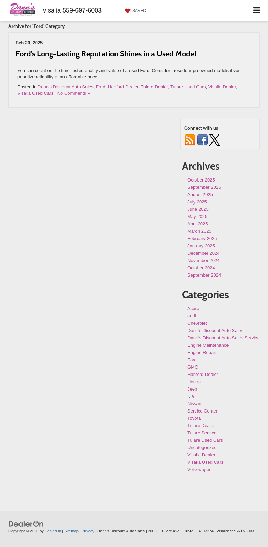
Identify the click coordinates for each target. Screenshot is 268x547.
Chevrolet (197, 323)
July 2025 (197, 202)
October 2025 (201, 180)
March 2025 (199, 231)
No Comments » (73, 93)
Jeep (192, 389)
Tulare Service (201, 433)
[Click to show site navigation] (257, 10)
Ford (100, 87)
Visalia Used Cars (35, 93)
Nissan (194, 403)
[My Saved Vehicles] (134, 10)
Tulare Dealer (154, 87)
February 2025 (202, 238)
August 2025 (200, 194)
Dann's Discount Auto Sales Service (223, 337)
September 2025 (204, 187)
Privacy (88, 531)
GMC (192, 367)
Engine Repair (201, 352)
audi (191, 315)
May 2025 (197, 216)
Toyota (194, 418)
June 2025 (198, 209)
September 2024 (204, 275)
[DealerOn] (26, 523)
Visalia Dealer (222, 87)
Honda (194, 381)
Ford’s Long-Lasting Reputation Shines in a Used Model (106, 53)
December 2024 (203, 253)
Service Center (202, 411)
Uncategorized (202, 447)
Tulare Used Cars (188, 87)
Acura (193, 308)
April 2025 (197, 223)
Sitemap (71, 531)
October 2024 (201, 267)
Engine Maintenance (208, 345)
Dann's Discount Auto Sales (66, 87)
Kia (190, 396)
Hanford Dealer (123, 87)
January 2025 (201, 245)
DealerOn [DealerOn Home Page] (53, 531)
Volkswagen (199, 469)
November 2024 (203, 260)
